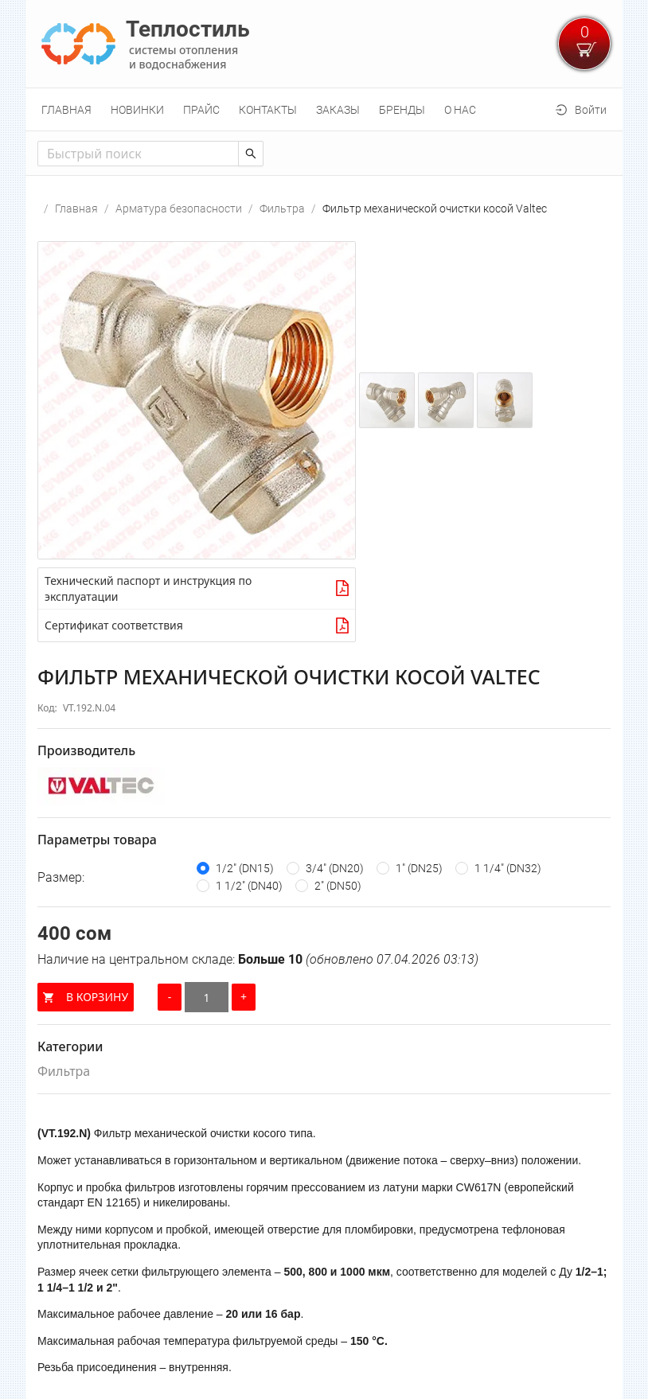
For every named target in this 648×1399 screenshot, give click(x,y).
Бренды (402, 109)
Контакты (268, 109)
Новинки (137, 109)
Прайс (201, 109)
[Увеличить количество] (244, 997)
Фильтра (282, 208)
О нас (460, 109)
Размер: (60, 877)
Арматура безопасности (178, 208)
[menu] (324, 109)
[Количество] (206, 997)
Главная (66, 109)
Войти (591, 109)
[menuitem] (66, 109)
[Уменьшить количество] (170, 997)
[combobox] (138, 153)
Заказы (338, 109)
